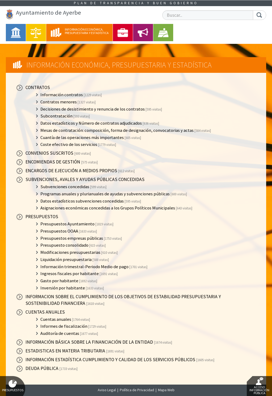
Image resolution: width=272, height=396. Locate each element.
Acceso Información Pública (259, 386)
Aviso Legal (107, 389)
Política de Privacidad (137, 389)
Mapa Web (166, 389)
